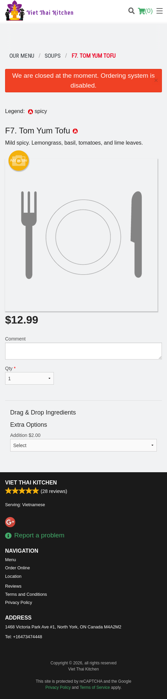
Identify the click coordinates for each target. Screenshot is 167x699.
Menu (10, 559)
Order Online (17, 567)
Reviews (13, 586)
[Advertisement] (83, 37)
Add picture (18, 160)
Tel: (23, 636)
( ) (145, 11)
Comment (83, 348)
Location (13, 576)
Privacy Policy (18, 602)
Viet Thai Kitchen (31, 482)
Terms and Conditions (26, 594)
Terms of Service (95, 687)
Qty (29, 375)
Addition (83, 442)
